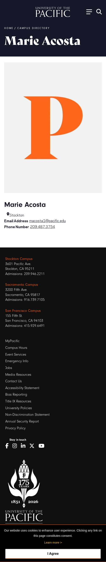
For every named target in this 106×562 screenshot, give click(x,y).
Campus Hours (16, 348)
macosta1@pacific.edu (47, 220)
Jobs (8, 368)
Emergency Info (16, 361)
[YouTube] (43, 446)
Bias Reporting (16, 394)
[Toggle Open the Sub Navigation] (87, 11)
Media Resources (18, 375)
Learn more (51, 542)
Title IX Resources (18, 401)
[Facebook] (8, 446)
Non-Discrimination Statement (27, 415)
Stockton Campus (18, 259)
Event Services (15, 354)
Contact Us (13, 381)
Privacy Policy (15, 428)
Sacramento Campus (21, 285)
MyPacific (12, 341)
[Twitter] (33, 446)
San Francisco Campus (23, 311)
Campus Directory (33, 28)
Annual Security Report (22, 421)
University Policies (18, 408)
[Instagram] (16, 446)
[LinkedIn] (24, 446)
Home (8, 28)
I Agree (53, 553)
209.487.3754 (42, 226)
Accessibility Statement (22, 388)
